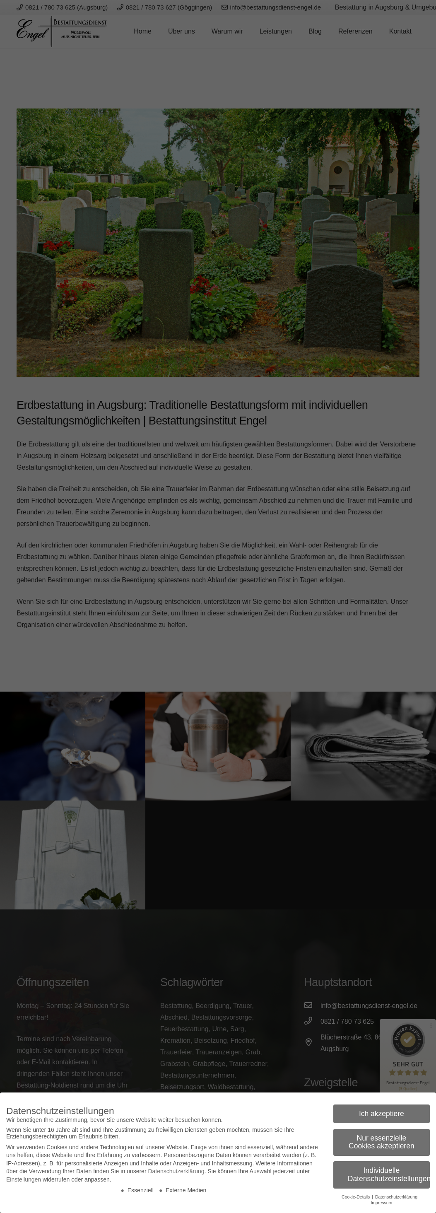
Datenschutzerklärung (176, 1171)
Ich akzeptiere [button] (381, 1113)
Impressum (381, 1202)
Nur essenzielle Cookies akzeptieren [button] (381, 1142)
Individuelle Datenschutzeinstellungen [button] (389, 1174)
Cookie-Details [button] (356, 1196)
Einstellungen (23, 1179)
